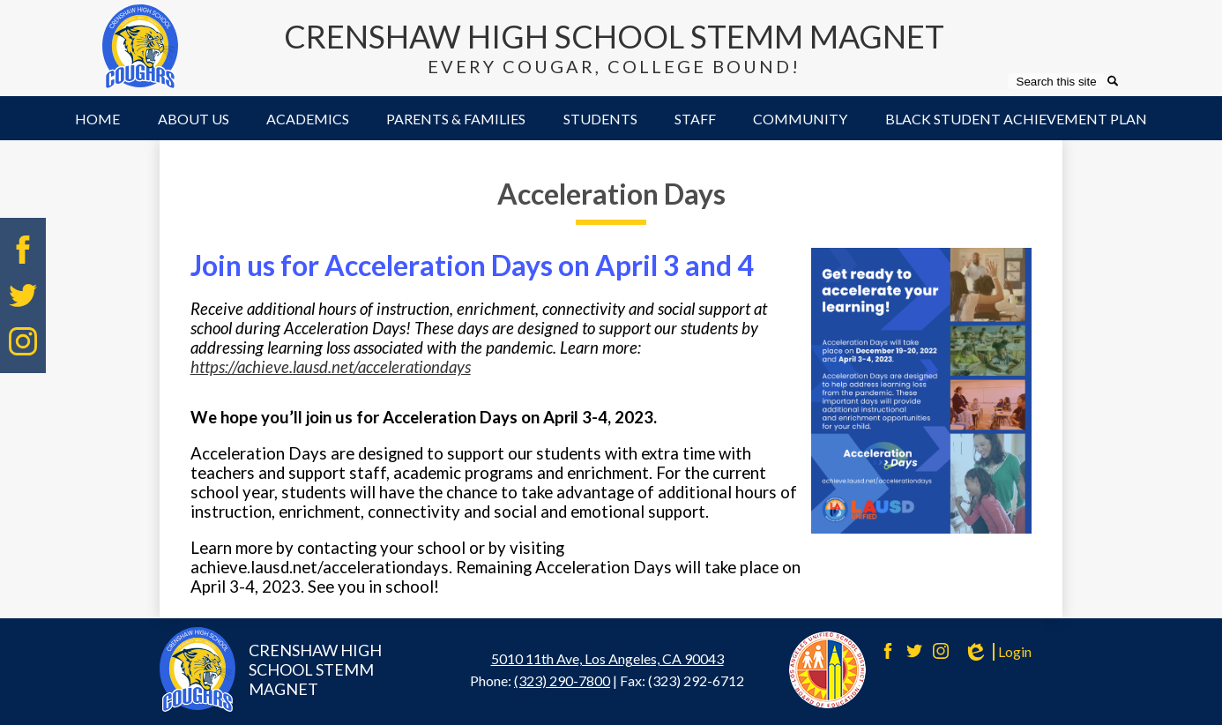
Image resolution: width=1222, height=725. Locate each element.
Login (997, 652)
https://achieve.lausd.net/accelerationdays (330, 367)
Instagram (23, 341)
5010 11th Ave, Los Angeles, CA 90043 (607, 658)
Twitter (23, 295)
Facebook (23, 249)
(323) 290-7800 (562, 680)
